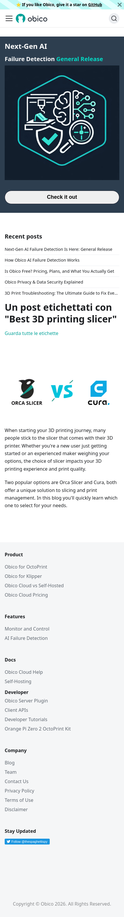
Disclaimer (16, 809)
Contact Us (16, 781)
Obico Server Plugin (26, 700)
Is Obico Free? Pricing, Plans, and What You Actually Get (59, 271)
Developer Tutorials (26, 719)
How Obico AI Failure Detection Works (42, 260)
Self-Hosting (18, 681)
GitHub (95, 4)
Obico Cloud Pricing (26, 595)
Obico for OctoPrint (26, 567)
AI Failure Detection (26, 638)
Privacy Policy (19, 791)
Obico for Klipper (23, 576)
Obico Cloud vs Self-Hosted (34, 585)
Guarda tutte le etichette (31, 333)
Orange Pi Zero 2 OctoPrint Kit (38, 729)
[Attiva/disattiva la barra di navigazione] (9, 18)
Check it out (62, 197)
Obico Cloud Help (24, 672)
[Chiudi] (119, 4)
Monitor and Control (27, 629)
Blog (10, 762)
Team (11, 772)
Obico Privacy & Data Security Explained (44, 282)
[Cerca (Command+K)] (114, 18)
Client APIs (16, 710)
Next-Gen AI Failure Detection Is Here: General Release (58, 249)
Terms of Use (19, 800)
